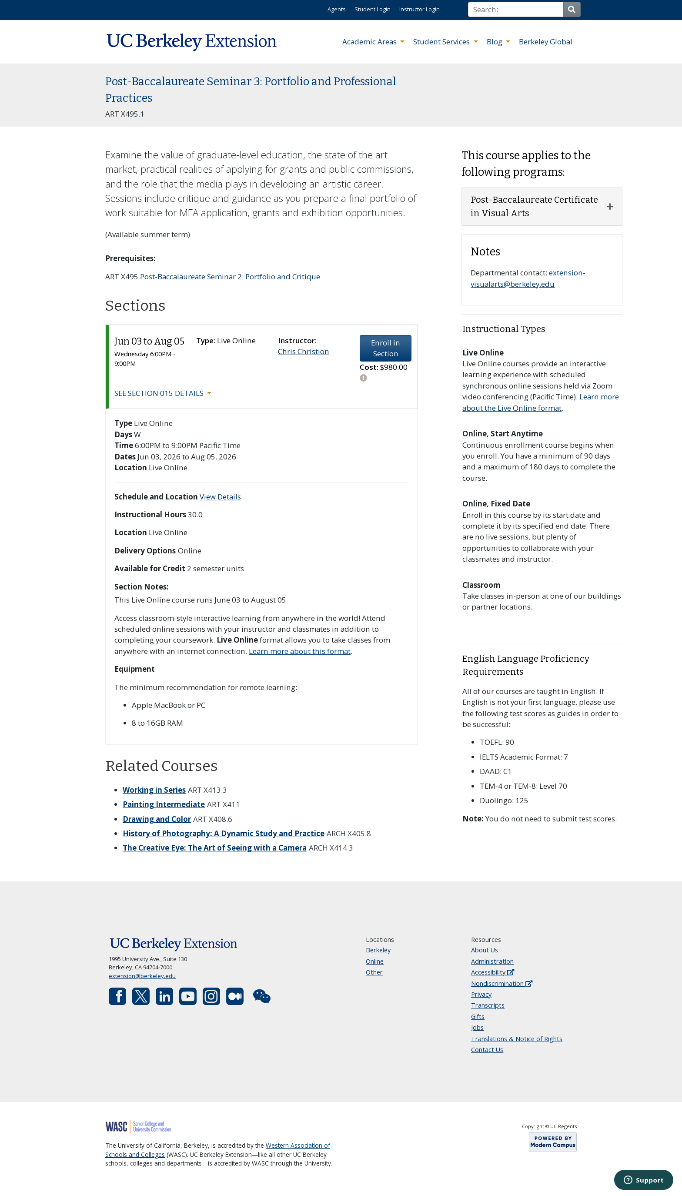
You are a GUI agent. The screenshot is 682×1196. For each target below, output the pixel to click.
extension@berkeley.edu (142, 976)
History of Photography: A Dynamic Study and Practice (223, 833)
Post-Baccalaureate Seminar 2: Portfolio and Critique (230, 276)
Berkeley (378, 950)
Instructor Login (419, 9)
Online (375, 961)
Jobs (477, 1027)
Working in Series (154, 790)
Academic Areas (370, 42)
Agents (337, 9)
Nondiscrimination (501, 983)
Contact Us (487, 1049)
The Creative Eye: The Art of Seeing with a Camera (215, 848)
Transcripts (488, 1005)
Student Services (442, 42)
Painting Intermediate (164, 804)
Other (374, 972)
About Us (484, 950)
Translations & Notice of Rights (516, 1039)
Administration (492, 961)
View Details (220, 497)
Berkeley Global (545, 42)
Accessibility (492, 972)
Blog (495, 42)
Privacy (481, 994)
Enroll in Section (385, 348)
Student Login (372, 9)
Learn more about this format (300, 651)
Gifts (478, 1016)
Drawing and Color (157, 819)
